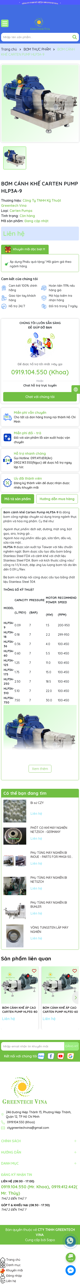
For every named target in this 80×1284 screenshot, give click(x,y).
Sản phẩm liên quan (26, 958)
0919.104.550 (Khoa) (40, 372)
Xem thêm (40, 769)
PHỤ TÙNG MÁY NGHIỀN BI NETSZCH (49, 880)
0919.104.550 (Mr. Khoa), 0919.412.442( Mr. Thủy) (39, 1190)
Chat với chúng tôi (40, 397)
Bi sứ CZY (37, 803)
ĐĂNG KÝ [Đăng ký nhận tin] (71, 1046)
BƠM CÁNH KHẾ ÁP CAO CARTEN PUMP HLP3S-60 (60, 1010)
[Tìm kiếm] (74, 37)
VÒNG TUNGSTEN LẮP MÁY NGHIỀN (49, 930)
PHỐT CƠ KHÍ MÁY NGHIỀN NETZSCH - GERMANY (49, 830)
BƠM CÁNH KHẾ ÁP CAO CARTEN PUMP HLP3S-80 (19, 1010)
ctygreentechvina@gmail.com (28, 1128)
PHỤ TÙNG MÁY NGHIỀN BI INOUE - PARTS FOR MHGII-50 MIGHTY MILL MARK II (51, 855)
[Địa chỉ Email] (40, 1046)
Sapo (51, 1240)
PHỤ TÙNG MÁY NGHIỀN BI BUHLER (49, 905)
